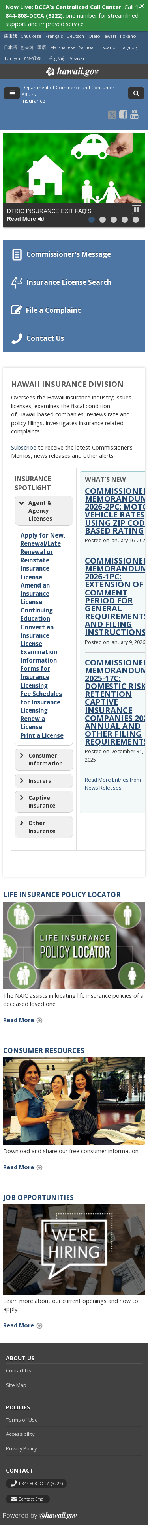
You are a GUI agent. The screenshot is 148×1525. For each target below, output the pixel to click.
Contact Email (32, 1494)
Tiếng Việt (55, 53)
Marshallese (62, 42)
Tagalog (128, 42)
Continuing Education (37, 609)
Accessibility (20, 1429)
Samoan (87, 42)
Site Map (16, 1379)
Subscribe (23, 442)
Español (108, 42)
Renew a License (33, 718)
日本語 (10, 42)
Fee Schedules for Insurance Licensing (41, 697)
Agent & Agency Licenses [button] (35, 505)
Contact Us (18, 1365)
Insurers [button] (34, 776)
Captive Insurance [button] (37, 796)
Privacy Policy (21, 1443)
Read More (25, 1162)
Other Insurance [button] (37, 821)
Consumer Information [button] (40, 754)
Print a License (42, 730)
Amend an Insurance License (35, 588)
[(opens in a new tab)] (74, 940)
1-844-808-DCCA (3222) (40, 1478)
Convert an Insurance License (37, 630)
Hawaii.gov (71, 67)
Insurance (33, 95)
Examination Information (39, 651)
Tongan (12, 53)
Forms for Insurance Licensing (35, 672)
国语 (41, 42)
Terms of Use (22, 1414)
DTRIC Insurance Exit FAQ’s (49, 210)
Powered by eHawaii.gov (40, 1513)
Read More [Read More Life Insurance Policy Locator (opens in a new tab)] (25, 1015)
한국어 (27, 42)
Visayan (78, 53)
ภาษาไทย (32, 53)
